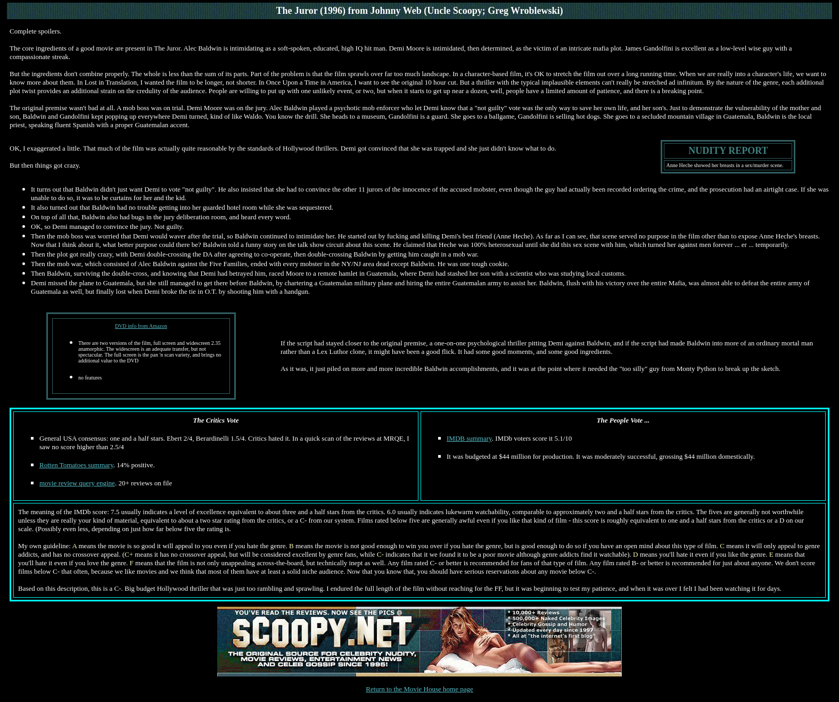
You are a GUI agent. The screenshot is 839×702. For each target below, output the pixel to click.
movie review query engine (77, 483)
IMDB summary (469, 438)
